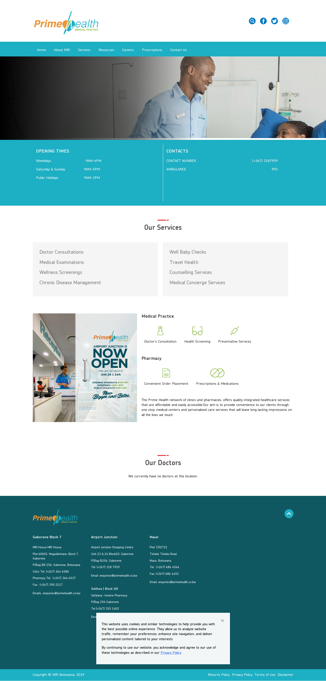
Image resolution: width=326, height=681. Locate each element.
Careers (128, 50)
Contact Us (178, 50)
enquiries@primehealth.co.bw (61, 593)
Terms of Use (265, 675)
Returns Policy (219, 675)
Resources (106, 50)
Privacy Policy (171, 653)
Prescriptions (152, 50)
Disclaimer (285, 675)
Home (41, 50)
